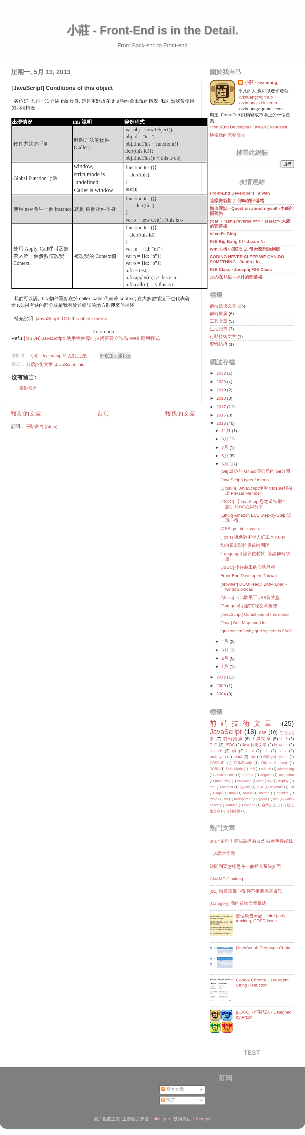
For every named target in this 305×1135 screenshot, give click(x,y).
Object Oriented (274, 763)
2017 (221, 406)
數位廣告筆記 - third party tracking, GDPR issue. (260, 918)
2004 (221, 693)
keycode (276, 787)
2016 (221, 415)
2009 (221, 685)
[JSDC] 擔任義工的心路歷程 (247, 567)
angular (266, 775)
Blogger (203, 1119)
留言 (168, 1100)
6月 (225, 455)
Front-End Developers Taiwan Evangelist (248, 127)
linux (283, 751)
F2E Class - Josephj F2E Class (241, 269)
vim (276, 799)
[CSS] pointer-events (240, 528)
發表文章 (172, 1089)
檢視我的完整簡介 (227, 135)
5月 (225, 464)
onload (264, 793)
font (212, 787)
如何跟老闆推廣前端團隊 (244, 545)
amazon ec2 (225, 775)
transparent (243, 799)
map (232, 793)
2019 (221, 390)
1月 (225, 666)
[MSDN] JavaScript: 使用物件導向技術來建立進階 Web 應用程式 (92, 338)
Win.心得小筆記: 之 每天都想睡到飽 (245, 249)
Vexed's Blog (223, 233)
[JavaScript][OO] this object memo (71, 318)
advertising (285, 769)
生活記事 (218, 329)
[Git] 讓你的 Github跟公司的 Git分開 (255, 471)
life (266, 751)
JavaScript (65, 364)
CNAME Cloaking (226, 879)
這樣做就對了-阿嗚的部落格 (237, 200)
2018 (221, 398)
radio (213, 799)
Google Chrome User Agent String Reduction (262, 982)
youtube (231, 805)
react (238, 756)
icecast (227, 787)
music (247, 793)
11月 (226, 430)
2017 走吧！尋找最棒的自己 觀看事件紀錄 (251, 841)
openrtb (282, 793)
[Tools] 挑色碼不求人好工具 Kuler (252, 537)
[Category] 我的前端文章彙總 (248, 605)
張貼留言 (28, 388)
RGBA (215, 769)
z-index (249, 805)
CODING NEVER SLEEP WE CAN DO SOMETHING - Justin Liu (247, 259)
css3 (284, 739)
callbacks (244, 781)
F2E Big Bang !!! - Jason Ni (237, 241)
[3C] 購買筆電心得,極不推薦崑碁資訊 (246, 891)
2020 (221, 381)
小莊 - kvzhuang (261, 82)
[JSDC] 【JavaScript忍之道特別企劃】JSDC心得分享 (253, 504)
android (247, 775)
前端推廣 (218, 313)
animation (286, 775)
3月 (225, 650)
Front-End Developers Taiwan (240, 193)
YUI (252, 769)
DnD (213, 745)
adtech (266, 769)
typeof (262, 799)
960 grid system (275, 757)
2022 (221, 373)
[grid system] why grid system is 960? (256, 631)
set (225, 799)
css (262, 732)
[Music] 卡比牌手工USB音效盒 (250, 597)
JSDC (230, 745)
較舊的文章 (180, 413)
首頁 (103, 413)
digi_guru (162, 1119)
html (250, 751)
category (264, 781)
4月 (225, 641)
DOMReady (243, 763)
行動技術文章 (223, 336)
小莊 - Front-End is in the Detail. (152, 30)
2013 (221, 423)
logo (218, 793)
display (283, 781)
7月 (225, 447)
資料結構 (218, 344)
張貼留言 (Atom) (42, 426)
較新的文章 (26, 413)
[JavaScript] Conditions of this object (255, 614)
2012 (221, 677)
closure (216, 751)
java (260, 787)
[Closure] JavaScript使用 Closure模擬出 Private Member (256, 491)
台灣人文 (269, 805)
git (234, 751)
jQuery (245, 787)
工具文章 (218, 321)
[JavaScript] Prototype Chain (263, 948)
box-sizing (223, 781)
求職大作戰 (224, 853)
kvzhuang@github (255, 97)
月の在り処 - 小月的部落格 (236, 277)
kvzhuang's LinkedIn (257, 102)
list (292, 787)
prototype (218, 756)
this (81, 364)
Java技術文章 (254, 745)
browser (281, 745)
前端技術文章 (39, 364)
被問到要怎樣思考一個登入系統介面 (245, 866)
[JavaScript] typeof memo (244, 480)
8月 (225, 439)
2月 (225, 658)
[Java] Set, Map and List (243, 622)
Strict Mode (234, 769)
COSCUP (217, 763)
